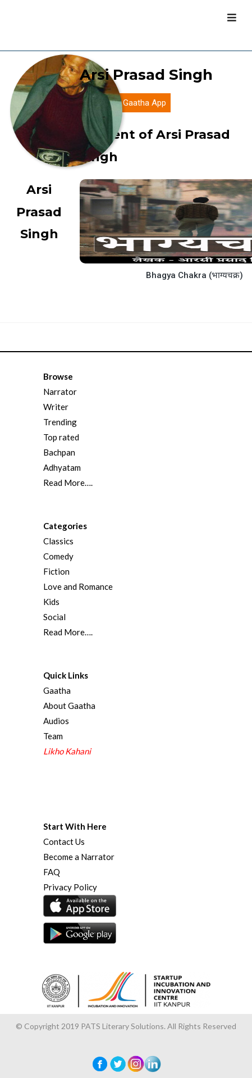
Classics (58, 541)
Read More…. (68, 482)
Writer (55, 407)
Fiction (56, 571)
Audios (56, 721)
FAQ (51, 872)
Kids (51, 602)
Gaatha (57, 690)
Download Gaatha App (125, 103)
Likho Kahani (67, 751)
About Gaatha (69, 706)
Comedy (58, 556)
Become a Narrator (78, 857)
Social (54, 617)
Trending (60, 422)
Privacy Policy (70, 887)
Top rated (61, 437)
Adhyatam (62, 467)
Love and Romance (78, 586)
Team (53, 736)
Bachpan (59, 452)
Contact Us (64, 841)
